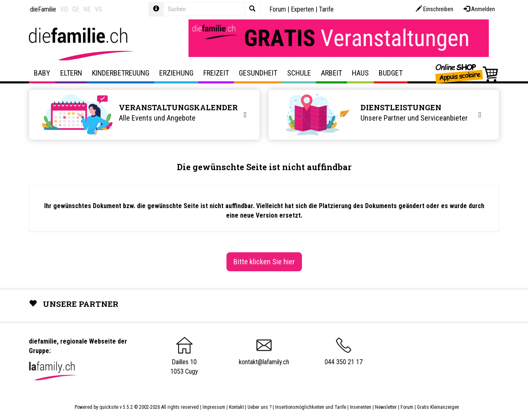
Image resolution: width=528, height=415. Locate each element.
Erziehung (176, 73)
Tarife (326, 9)
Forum (277, 9)
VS (98, 9)
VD (64, 9)
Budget (391, 73)
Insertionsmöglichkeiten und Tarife (310, 407)
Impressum (214, 407)
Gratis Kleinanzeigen (438, 407)
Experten (302, 9)
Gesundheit (258, 73)
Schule (299, 73)
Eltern (71, 73)
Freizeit (216, 73)
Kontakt (236, 407)
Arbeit (331, 73)
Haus (360, 73)
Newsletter (386, 407)
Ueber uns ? (259, 407)
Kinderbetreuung (120, 73)
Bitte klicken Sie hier (264, 261)
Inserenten (361, 407)
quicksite (108, 407)
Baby (42, 73)
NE (87, 9)
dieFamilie (43, 9)
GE (75, 9)
